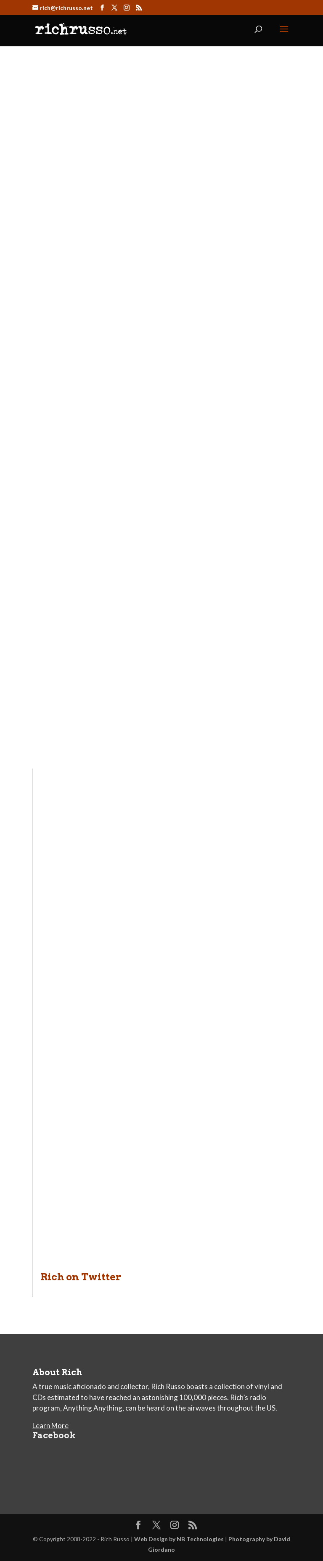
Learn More (50, 1425)
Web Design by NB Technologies (179, 1539)
